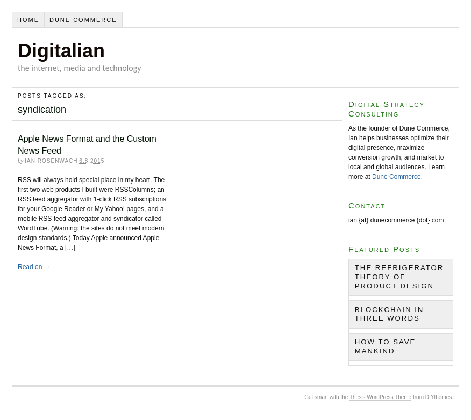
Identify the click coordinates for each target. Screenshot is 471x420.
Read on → (34, 267)
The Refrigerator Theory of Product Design (399, 277)
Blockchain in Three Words (389, 314)
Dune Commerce (83, 20)
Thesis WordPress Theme (380, 397)
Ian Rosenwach (51, 161)
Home (28, 20)
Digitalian (61, 51)
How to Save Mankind (385, 346)
